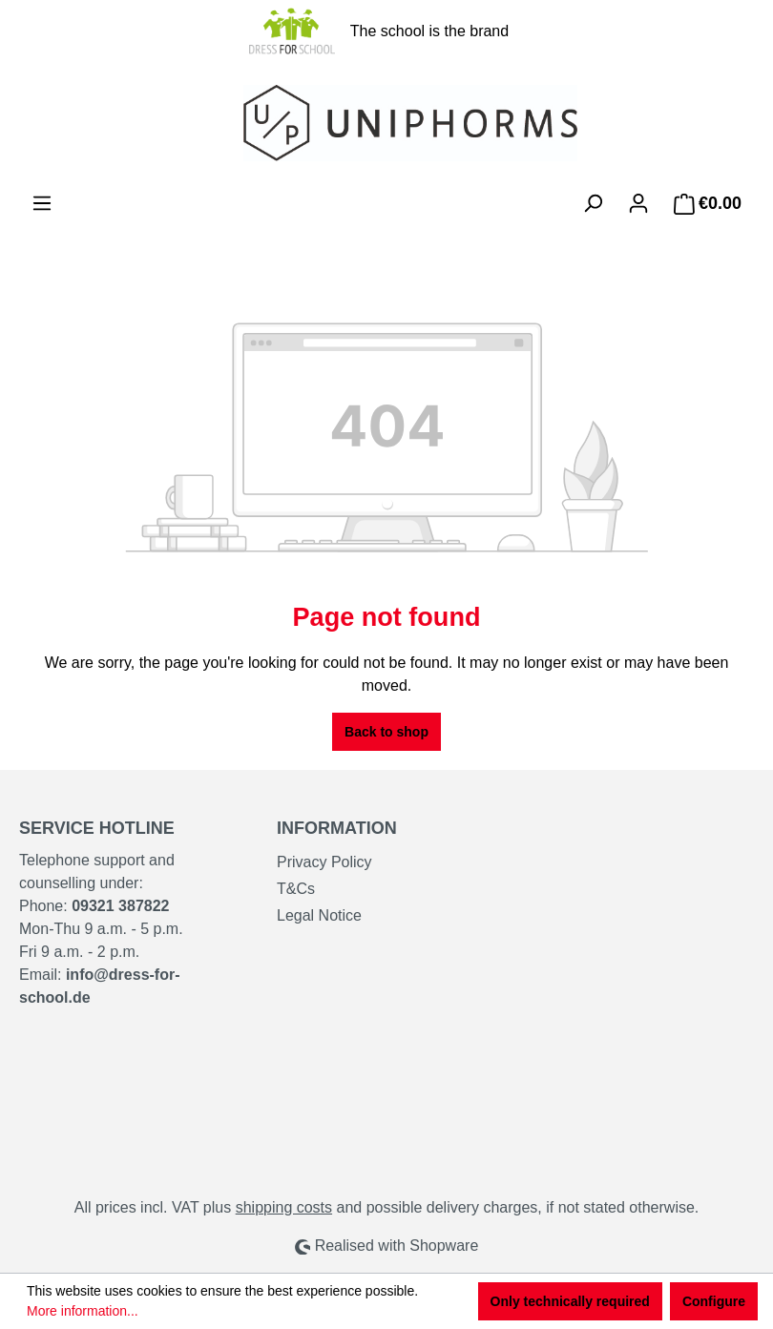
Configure (713, 1301)
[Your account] (638, 203)
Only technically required (570, 1301)
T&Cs (296, 889)
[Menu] (42, 203)
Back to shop (386, 731)
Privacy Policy (324, 862)
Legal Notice (319, 915)
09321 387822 (120, 906)
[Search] (593, 203)
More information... (82, 1311)
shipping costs (284, 1207)
